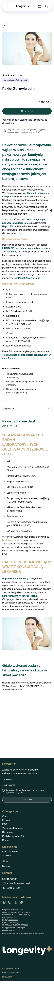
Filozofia (6, 820)
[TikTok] (21, 902)
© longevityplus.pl (10, 968)
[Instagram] (15, 902)
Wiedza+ (6, 855)
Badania (6, 866)
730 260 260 (11, 888)
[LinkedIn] (4, 902)
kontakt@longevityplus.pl (16, 883)
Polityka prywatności (13, 836)
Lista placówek (10, 851)
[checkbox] (3, 790)
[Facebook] (10, 902)
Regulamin (7, 832)
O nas (5, 816)
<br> (27, 724)
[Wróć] (5, 25)
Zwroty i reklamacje (12, 828)
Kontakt (6, 840)
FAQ (4, 824)
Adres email (7, 779)
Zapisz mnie (27, 799)
